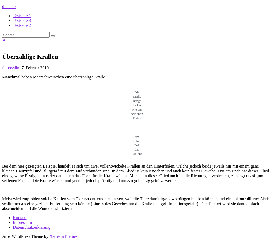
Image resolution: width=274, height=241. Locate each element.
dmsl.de (9, 6)
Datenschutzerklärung (31, 227)
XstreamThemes (64, 236)
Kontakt (20, 217)
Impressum (22, 222)
